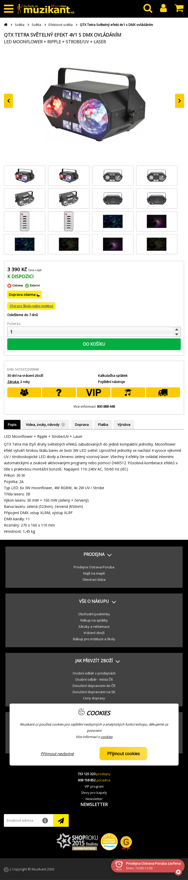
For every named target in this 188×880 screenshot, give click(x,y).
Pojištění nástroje (111, 381)
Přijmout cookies (123, 753)
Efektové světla (60, 24)
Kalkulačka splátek (113, 375)
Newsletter (94, 798)
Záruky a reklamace (94, 626)
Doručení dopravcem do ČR (94, 685)
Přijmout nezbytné (57, 753)
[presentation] (8, 101)
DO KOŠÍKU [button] (94, 344)
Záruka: (13, 381)
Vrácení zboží (94, 632)
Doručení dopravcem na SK (94, 692)
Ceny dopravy (94, 698)
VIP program (94, 786)
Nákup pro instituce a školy (94, 639)
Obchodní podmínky (94, 614)
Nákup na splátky (94, 620)
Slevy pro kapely (94, 792)
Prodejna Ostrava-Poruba (94, 567)
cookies (107, 736)
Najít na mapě (94, 573)
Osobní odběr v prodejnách (94, 673)
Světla (19, 24)
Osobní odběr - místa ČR (94, 679)
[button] (94, 554)
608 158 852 (87, 780)
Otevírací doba (94, 579)
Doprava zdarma (22, 294)
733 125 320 (86, 774)
